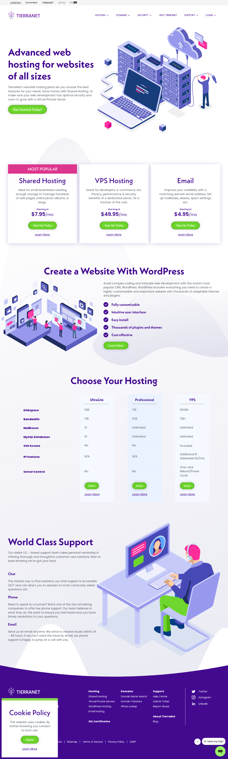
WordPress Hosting (100, 706)
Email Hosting (96, 711)
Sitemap (72, 741)
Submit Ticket (161, 701)
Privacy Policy (116, 741)
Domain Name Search (134, 696)
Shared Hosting (98, 696)
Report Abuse (161, 706)
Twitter (203, 691)
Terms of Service (93, 741)
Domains (123, 15)
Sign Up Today (42, 225)
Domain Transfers (131, 701)
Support (191, 15)
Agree (30, 739)
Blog (155, 721)
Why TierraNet (168, 15)
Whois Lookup (129, 706)
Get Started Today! (27, 109)
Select (91, 485)
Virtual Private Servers (102, 701)
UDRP (133, 741)
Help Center (160, 696)
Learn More (42, 235)
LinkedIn (203, 703)
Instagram (205, 697)
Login (211, 15)
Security (145, 15)
